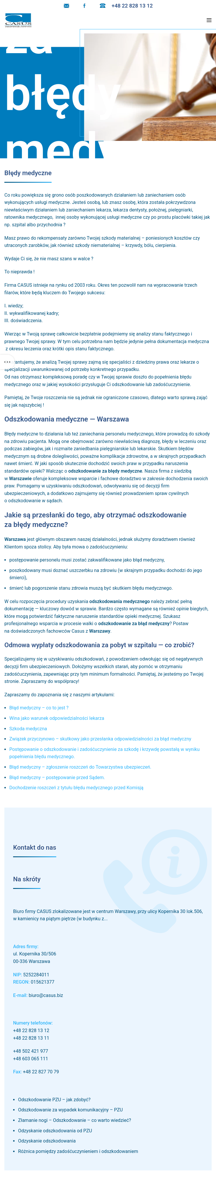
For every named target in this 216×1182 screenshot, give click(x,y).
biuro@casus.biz (46, 995)
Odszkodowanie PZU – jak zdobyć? (54, 1099)
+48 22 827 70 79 (41, 1072)
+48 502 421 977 (30, 1051)
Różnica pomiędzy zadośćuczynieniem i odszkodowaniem (78, 1151)
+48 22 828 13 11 (31, 1038)
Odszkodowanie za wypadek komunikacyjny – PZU (70, 1110)
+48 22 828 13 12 (31, 1030)
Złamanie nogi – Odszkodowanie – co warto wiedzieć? (74, 1120)
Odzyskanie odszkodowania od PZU (55, 1130)
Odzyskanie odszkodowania (47, 1141)
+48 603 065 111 (30, 1058)
